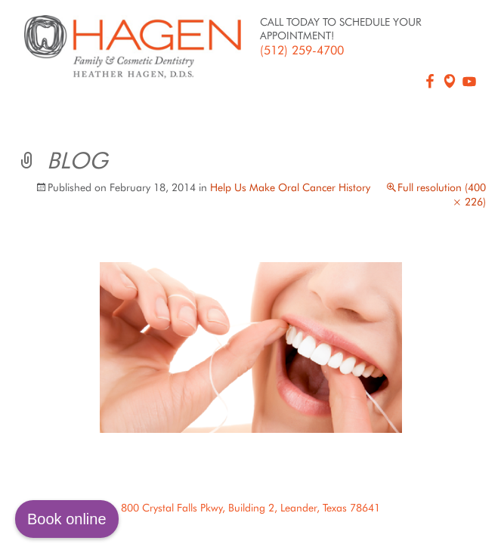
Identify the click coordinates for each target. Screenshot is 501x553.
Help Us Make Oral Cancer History (290, 187)
